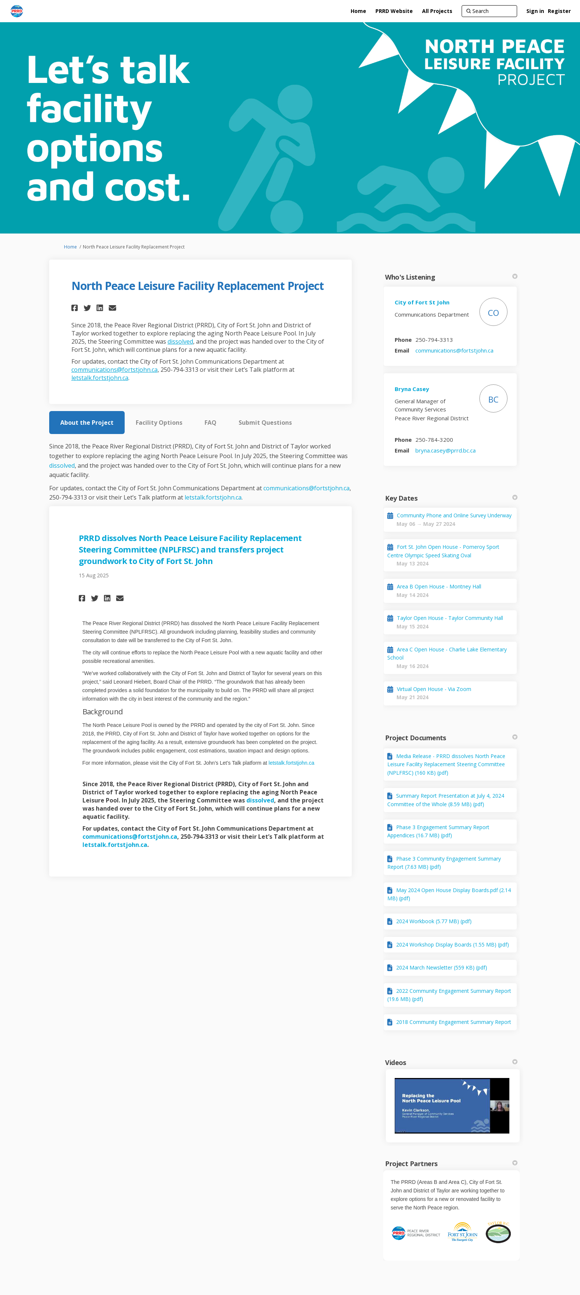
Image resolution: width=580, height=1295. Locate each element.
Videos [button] (451, 1062)
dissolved (180, 341)
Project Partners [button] (451, 1163)
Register (559, 10)
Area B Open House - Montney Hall (439, 586)
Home (70, 247)
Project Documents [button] (451, 737)
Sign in (535, 10)
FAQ (210, 422)
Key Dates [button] (451, 498)
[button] (75, 308)
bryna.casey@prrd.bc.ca (445, 450)
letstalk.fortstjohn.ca (99, 378)
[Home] (358, 11)
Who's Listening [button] (451, 277)
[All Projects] (437, 11)
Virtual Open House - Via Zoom (434, 688)
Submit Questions (265, 422)
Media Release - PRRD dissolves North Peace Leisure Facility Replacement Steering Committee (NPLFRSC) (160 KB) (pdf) (446, 764)
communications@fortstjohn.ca (114, 370)
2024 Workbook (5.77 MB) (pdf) (434, 921)
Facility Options (159, 422)
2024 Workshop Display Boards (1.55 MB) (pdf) (452, 944)
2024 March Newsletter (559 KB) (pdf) (441, 967)
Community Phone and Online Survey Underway (454, 515)
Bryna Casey (412, 389)
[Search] (489, 11)
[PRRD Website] (394, 11)
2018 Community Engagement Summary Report (453, 1021)
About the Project (87, 422)
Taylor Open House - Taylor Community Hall (450, 617)
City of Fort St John (422, 302)
